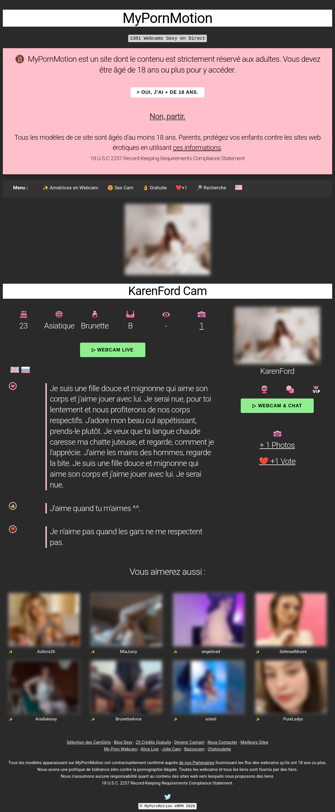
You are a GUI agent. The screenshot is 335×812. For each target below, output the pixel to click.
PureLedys (293, 719)
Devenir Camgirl (189, 742)
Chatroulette (219, 749)
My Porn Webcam (120, 749)
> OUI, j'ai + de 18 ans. (167, 92)
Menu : (20, 187)
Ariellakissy (46, 719)
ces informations (197, 148)
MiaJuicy (128, 651)
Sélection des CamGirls (89, 742)
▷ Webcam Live (113, 349)
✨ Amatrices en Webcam (70, 187)
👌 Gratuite (155, 187)
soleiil (210, 719)
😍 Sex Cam (120, 187)
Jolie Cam (171, 749)
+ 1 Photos (277, 445)
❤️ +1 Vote (277, 461)
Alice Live (149, 749)
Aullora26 (46, 651)
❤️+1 (181, 187)
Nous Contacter (222, 742)
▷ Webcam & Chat (277, 405)
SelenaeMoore (293, 651)
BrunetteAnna (128, 719)
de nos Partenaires (196, 762)
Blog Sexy (123, 742)
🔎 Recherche (211, 187)
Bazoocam (194, 749)
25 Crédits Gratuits (153, 742)
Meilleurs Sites (254, 742)
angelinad (211, 651)
